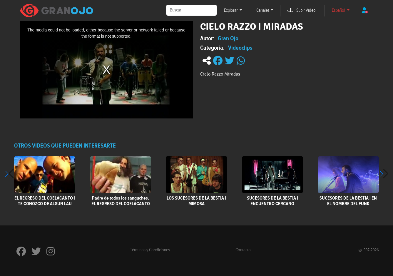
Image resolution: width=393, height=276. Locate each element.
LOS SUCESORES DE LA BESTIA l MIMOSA (196, 200)
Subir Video (306, 10)
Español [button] (339, 10)
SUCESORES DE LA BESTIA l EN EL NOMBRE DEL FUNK (348, 200)
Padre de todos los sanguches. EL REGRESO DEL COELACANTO (120, 200)
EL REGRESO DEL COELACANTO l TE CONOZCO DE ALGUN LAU (44, 200)
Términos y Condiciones (150, 250)
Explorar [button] (231, 10)
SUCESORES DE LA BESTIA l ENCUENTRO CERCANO (272, 200)
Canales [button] (263, 10)
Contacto (243, 250)
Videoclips (240, 47)
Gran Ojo (228, 38)
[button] (384, 173)
